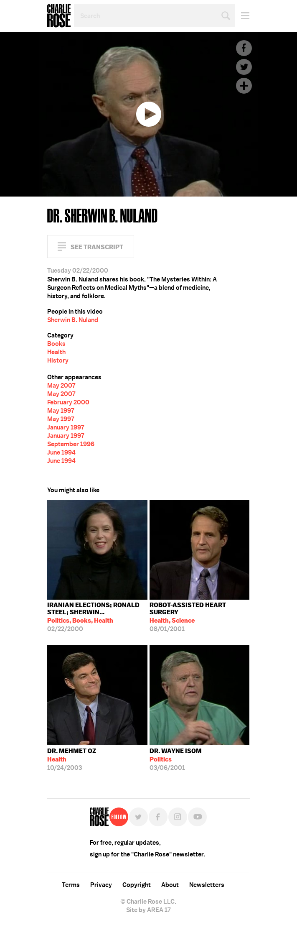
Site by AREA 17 (148, 910)
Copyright (136, 885)
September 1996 (70, 444)
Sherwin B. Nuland (72, 320)
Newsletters (206, 885)
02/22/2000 (97, 617)
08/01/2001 (200, 617)
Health (56, 352)
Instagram (177, 816)
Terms (71, 885)
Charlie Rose (59, 16)
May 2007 (61, 385)
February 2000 (68, 402)
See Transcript (97, 247)
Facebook (244, 48)
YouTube (197, 816)
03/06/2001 (176, 759)
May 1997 (60, 410)
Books (56, 344)
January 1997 (65, 427)
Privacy (101, 885)
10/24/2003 (71, 759)
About (170, 885)
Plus (244, 86)
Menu (242, 15)
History (58, 360)
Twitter (244, 67)
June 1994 (61, 452)
